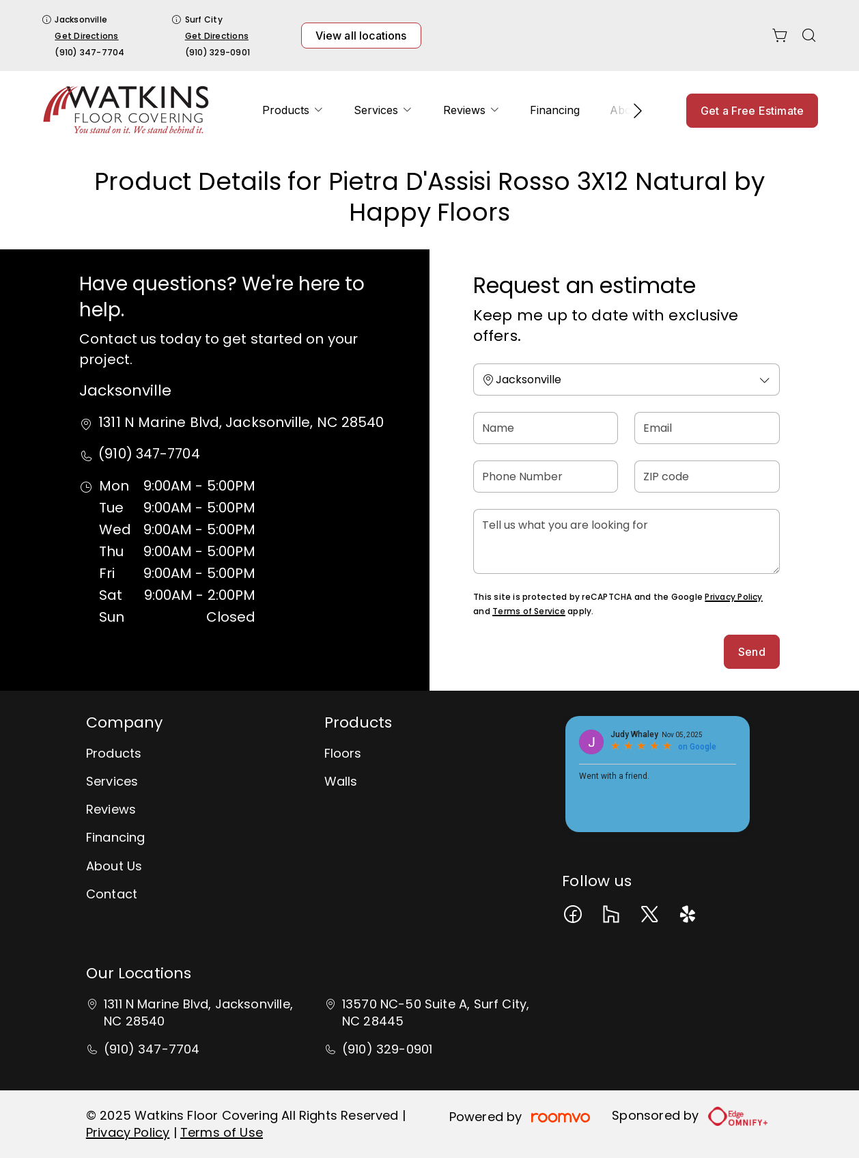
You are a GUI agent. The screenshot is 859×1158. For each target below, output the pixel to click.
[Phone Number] (545, 476)
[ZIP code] (706, 476)
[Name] (545, 428)
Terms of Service (528, 611)
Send (751, 652)
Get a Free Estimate (752, 111)
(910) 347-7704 (89, 52)
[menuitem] (292, 110)
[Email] (706, 428)
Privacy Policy (733, 597)
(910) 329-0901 (217, 52)
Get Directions (86, 36)
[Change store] (626, 379)
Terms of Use (221, 1132)
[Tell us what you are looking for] (626, 541)
